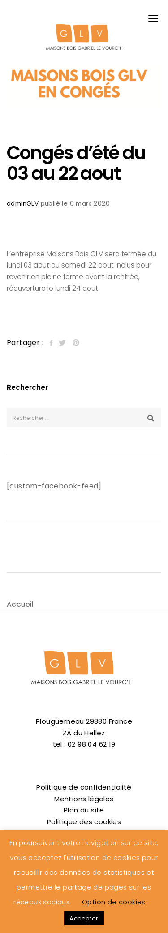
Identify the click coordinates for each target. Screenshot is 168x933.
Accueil (20, 604)
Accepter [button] (83, 918)
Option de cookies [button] (114, 902)
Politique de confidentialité (83, 787)
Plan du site (84, 810)
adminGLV (23, 203)
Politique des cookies (84, 821)
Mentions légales (83, 798)
